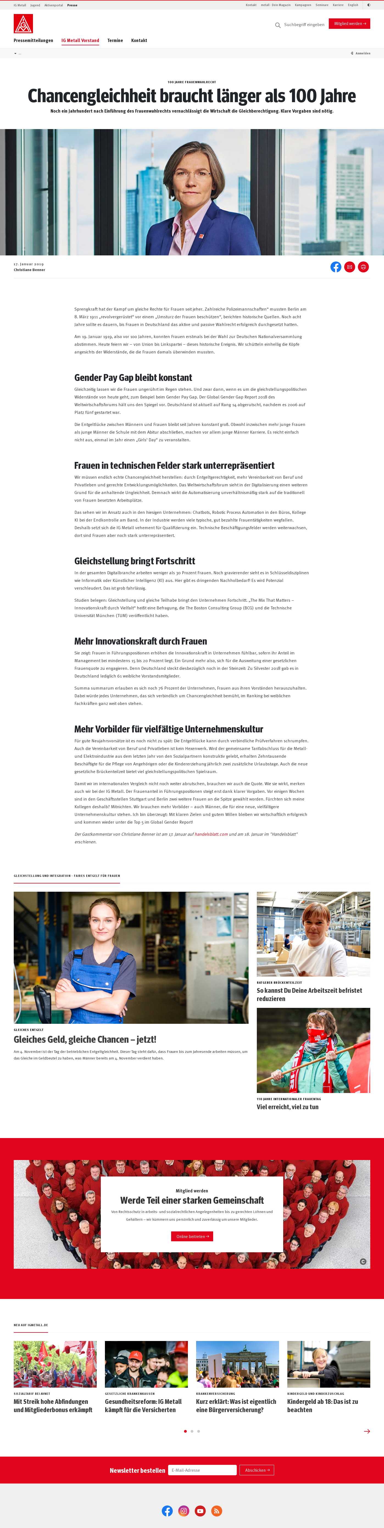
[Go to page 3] (198, 1450)
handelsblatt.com (211, 834)
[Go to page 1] (185, 1450)
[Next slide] (367, 1450)
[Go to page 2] (192, 1450)
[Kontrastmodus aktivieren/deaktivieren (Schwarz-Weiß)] (366, 5)
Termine (115, 40)
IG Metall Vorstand (80, 40)
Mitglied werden (348, 23)
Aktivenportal (53, 5)
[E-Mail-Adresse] (202, 1489)
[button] (363, 53)
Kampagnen (303, 5)
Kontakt (251, 5)
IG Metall (20, 5)
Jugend (35, 5)
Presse (72, 5)
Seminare (322, 5)
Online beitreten (191, 1236)
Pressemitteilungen (33, 40)
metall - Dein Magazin (276, 5)
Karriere (338, 5)
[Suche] (300, 24)
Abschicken (255, 1489)
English (353, 5)
